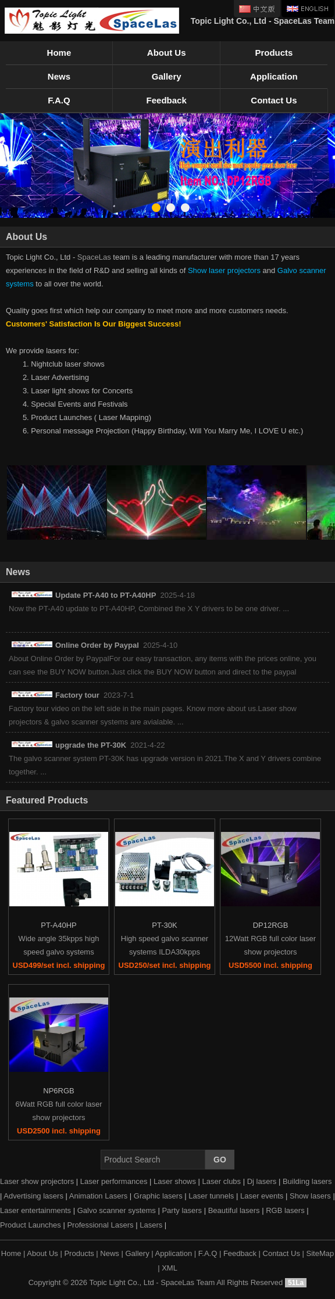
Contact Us (274, 100)
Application (274, 76)
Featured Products (47, 800)
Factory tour (77, 695)
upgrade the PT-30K (90, 745)
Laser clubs (221, 1181)
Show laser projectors (224, 270)
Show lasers (310, 1196)
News (59, 76)
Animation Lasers (98, 1196)
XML (169, 1268)
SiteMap (320, 1253)
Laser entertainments (35, 1210)
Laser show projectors (37, 1181)
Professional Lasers (100, 1225)
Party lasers (182, 1210)
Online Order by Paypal (97, 645)
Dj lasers (262, 1181)
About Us (166, 53)
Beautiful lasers (234, 1210)
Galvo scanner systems (116, 1210)
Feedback (167, 100)
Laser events (261, 1196)
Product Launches (30, 1225)
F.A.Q (59, 100)
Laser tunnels (211, 1196)
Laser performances (114, 1181)
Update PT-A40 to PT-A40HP (105, 595)
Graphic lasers (158, 1196)
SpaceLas (94, 257)
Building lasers (307, 1181)
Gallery (166, 76)
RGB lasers (285, 1210)
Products (274, 53)
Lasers (151, 1225)
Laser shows (175, 1181)
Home (59, 53)
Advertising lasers (33, 1196)
